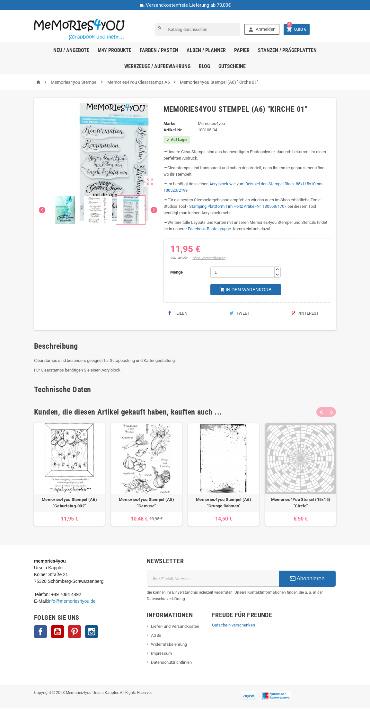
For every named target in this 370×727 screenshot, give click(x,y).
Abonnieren (307, 578)
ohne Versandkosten (208, 258)
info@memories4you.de (72, 601)
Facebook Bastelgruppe (209, 228)
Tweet (239, 313)
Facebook (40, 631)
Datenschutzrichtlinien (171, 662)
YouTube (57, 631)
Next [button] (331, 412)
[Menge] (242, 272)
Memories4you (211, 123)
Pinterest (305, 313)
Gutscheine (232, 66)
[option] (69, 474)
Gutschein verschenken (233, 625)
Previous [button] (321, 412)
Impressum (161, 653)
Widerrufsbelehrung (169, 644)
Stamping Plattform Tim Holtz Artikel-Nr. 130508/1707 (237, 206)
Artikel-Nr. (173, 129)
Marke (169, 123)
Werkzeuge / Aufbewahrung (157, 66)
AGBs (156, 635)
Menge (176, 272)
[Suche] (197, 29)
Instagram (91, 631)
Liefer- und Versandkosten (175, 626)
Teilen (177, 313)
